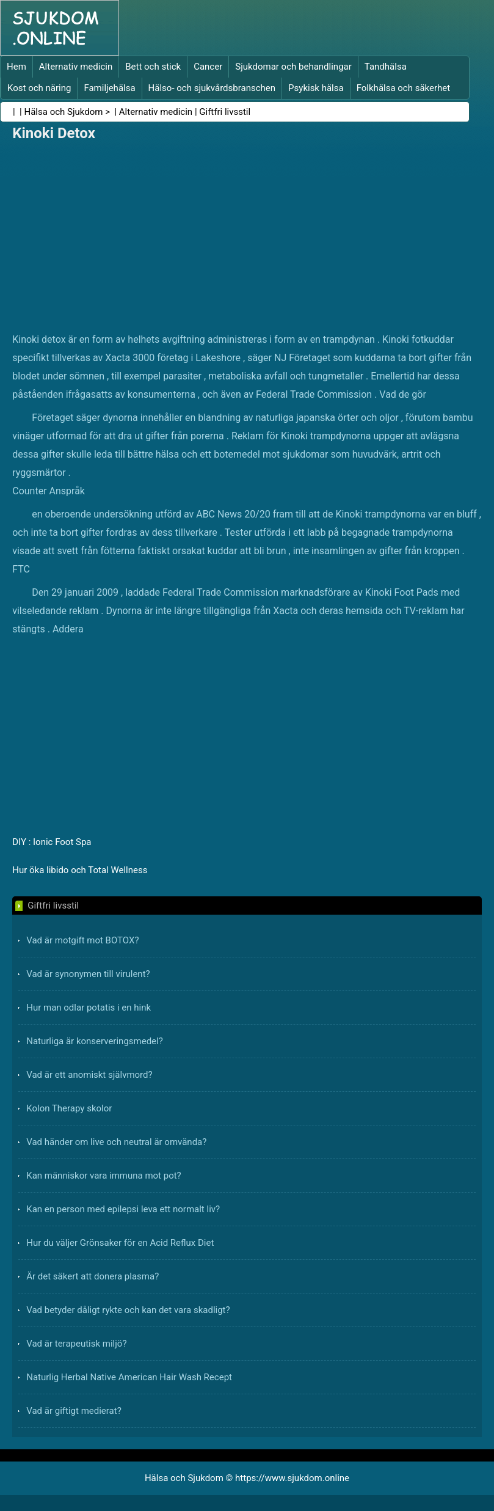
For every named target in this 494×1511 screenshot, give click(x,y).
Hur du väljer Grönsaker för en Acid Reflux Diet (120, 1242)
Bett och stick (153, 66)
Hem (16, 66)
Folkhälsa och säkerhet (404, 87)
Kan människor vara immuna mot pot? (103, 1175)
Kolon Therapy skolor (69, 1108)
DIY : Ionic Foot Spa (51, 841)
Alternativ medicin (75, 66)
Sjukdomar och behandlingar (293, 66)
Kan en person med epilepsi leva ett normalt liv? (123, 1209)
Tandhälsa (386, 66)
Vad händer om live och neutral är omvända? (116, 1141)
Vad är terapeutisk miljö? (76, 1343)
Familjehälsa (109, 87)
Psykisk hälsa (316, 87)
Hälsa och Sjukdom (63, 111)
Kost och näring (39, 87)
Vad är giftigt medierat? (74, 1410)
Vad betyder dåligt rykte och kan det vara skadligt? (128, 1309)
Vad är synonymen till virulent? (88, 973)
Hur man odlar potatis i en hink (88, 1007)
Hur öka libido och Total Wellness (79, 870)
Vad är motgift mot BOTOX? (82, 940)
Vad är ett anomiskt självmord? (89, 1074)
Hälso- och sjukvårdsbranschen (211, 87)
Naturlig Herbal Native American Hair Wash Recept (129, 1377)
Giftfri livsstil (224, 111)
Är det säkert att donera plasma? (92, 1276)
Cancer (208, 66)
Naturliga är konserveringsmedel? (94, 1041)
